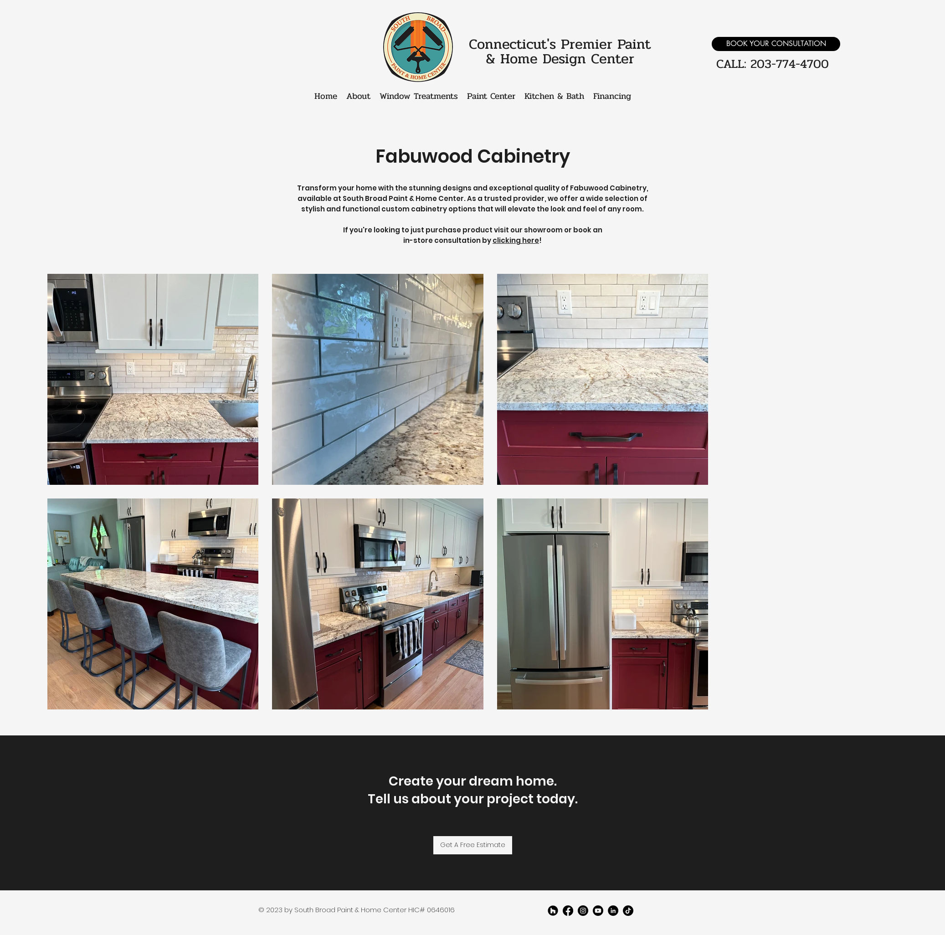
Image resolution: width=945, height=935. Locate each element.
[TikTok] (628, 910)
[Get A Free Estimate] (472, 845)
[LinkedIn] (613, 910)
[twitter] (583, 910)
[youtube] (598, 910)
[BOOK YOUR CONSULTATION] (776, 44)
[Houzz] (553, 910)
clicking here (516, 240)
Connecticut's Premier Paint (560, 44)
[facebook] (568, 910)
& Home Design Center (560, 59)
